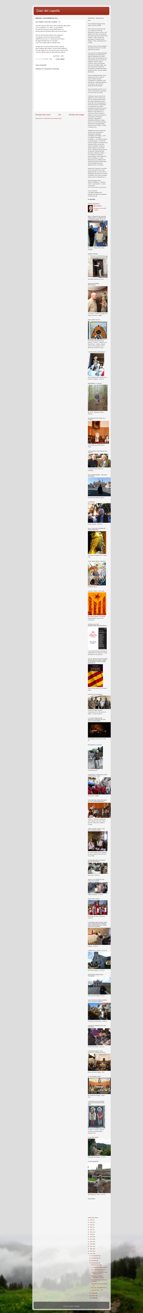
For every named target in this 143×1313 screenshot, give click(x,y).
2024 (91, 1224)
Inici (59, 115)
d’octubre (94, 1260)
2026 (91, 1220)
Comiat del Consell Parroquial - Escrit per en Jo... (99, 1272)
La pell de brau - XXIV (97, 1290)
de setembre (94, 1263)
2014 (91, 1246)
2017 (91, 1239)
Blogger (77, 1306)
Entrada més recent (43, 115)
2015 (91, 1244)
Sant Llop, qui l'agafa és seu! (99, 1287)
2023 (91, 1227)
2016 (91, 1241)
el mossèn (45, 59)
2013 (91, 1248)
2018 (91, 1236)
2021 (91, 1232)
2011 (91, 1253)
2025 (91, 1222)
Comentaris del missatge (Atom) (53, 118)
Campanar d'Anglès (96, 1265)
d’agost (93, 1293)
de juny (93, 1298)
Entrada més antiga (76, 115)
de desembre (95, 1255)
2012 (91, 1251)
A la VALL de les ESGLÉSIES (99, 1267)
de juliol (93, 1295)
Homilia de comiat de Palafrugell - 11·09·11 (97, 1276)
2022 (91, 1229)
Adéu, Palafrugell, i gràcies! (98, 1269)
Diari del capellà (48, 11)
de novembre (95, 1258)
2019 (91, 1234)
